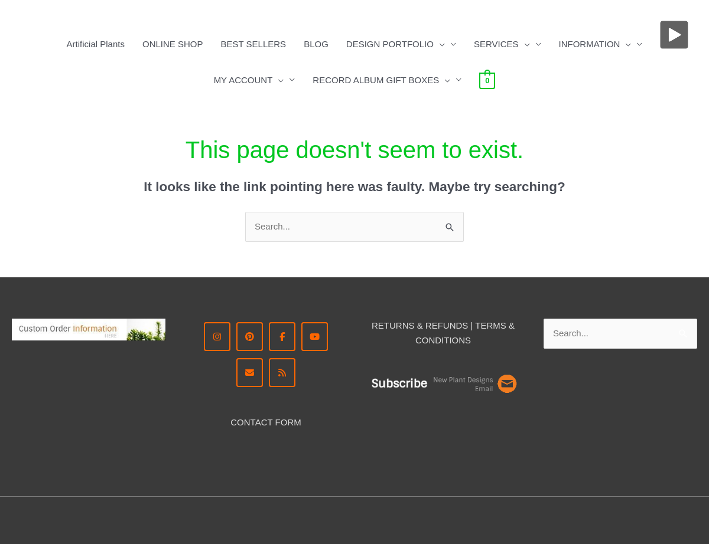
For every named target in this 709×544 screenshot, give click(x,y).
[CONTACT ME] (249, 372)
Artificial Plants (96, 44)
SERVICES (502, 44)
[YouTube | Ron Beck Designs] (314, 336)
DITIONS (453, 340)
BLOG (316, 44)
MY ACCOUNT (249, 80)
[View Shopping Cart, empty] (487, 80)
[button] (439, 44)
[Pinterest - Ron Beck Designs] (249, 336)
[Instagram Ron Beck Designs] (217, 336)
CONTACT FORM (265, 422)
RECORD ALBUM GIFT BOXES (381, 80)
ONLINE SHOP (172, 44)
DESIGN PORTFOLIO (395, 44)
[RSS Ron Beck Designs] (282, 372)
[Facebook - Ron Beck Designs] (282, 336)
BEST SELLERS (254, 44)
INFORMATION (595, 44)
